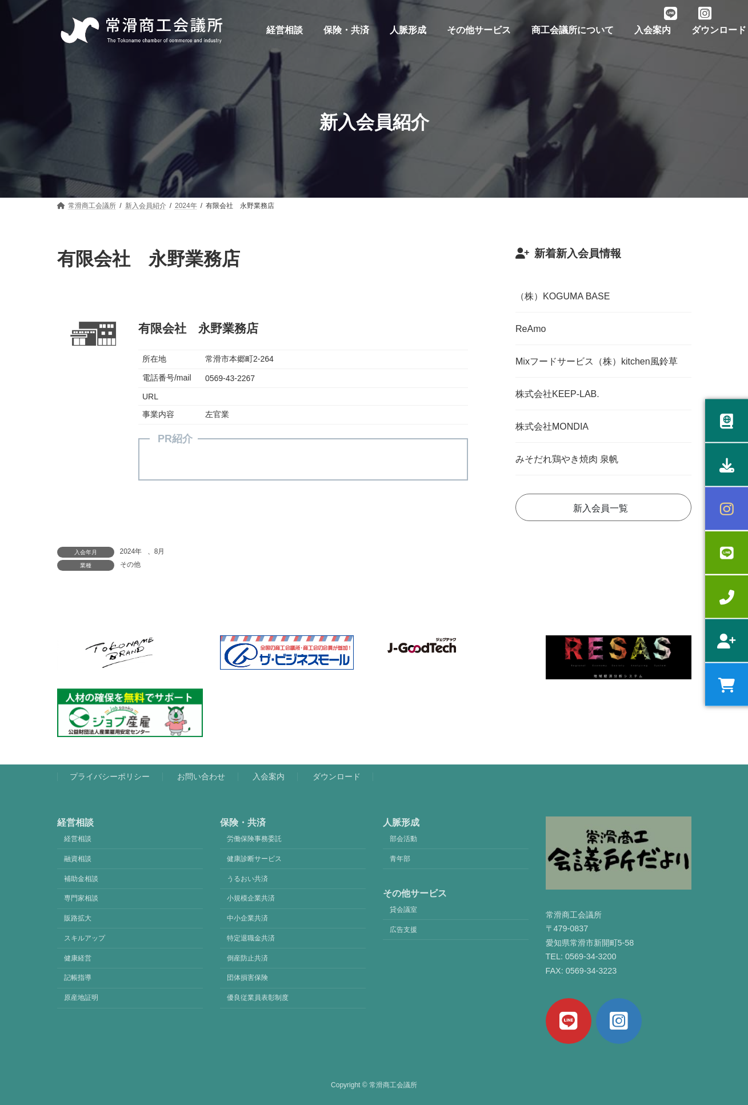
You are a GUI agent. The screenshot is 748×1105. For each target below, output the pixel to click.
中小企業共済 (247, 918)
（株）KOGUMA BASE (562, 296)
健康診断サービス (254, 859)
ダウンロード (337, 777)
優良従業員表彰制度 (258, 998)
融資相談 (77, 859)
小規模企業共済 (251, 899)
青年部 (400, 859)
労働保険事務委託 (254, 839)
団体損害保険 (247, 978)
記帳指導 (77, 978)
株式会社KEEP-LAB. (557, 394)
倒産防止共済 (247, 958)
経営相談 (77, 839)
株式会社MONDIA (552, 426)
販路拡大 (77, 918)
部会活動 (403, 839)
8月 (159, 551)
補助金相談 (81, 879)
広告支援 (403, 930)
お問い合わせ (201, 777)
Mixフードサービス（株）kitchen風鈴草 (596, 361)
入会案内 (269, 777)
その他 (130, 564)
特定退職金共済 (251, 938)
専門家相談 (81, 899)
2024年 (131, 551)
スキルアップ (84, 938)
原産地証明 (81, 998)
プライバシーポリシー (110, 777)
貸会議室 (403, 910)
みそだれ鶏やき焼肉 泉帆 (566, 459)
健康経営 (77, 958)
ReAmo (530, 329)
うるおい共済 (247, 879)
